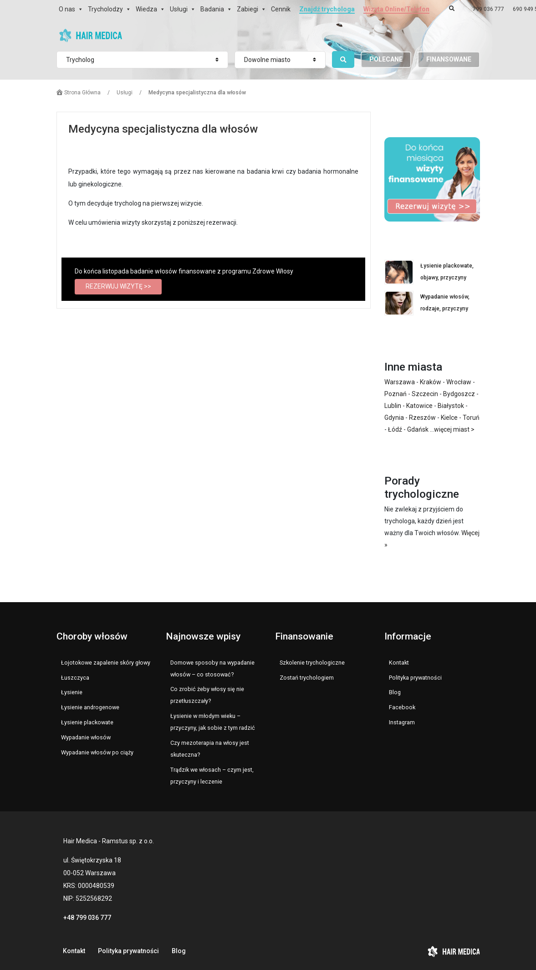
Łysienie (71, 692)
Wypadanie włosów (86, 737)
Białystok (451, 405)
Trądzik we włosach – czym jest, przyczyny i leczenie (212, 775)
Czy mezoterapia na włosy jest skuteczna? (209, 748)
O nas (67, 9)
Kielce (449, 417)
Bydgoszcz (459, 393)
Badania (212, 9)
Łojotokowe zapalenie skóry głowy (105, 662)
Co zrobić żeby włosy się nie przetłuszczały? (207, 695)
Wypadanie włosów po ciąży (97, 752)
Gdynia (394, 417)
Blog (395, 692)
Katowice (419, 405)
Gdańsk (418, 429)
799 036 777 (488, 9)
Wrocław (458, 382)
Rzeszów (422, 417)
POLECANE (386, 59)
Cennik (281, 9)
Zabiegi (247, 9)
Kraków (430, 382)
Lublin (392, 405)
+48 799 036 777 (87, 917)
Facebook (402, 707)
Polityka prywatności (415, 677)
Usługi (179, 9)
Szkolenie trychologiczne (312, 662)
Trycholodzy (105, 9)
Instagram (402, 722)
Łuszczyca (75, 677)
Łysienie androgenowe (90, 707)
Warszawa (399, 382)
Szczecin (425, 393)
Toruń (471, 417)
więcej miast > (454, 429)
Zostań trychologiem (307, 677)
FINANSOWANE (448, 59)
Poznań (395, 393)
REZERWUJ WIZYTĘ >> (118, 286)
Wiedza (146, 9)
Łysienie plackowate (87, 722)
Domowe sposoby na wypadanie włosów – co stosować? (212, 668)
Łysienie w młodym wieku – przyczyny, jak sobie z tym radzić (212, 721)
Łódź (395, 429)
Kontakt (399, 662)
